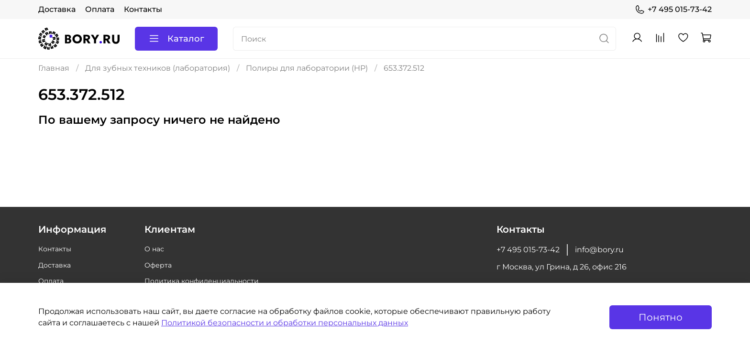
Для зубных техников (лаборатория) (157, 68)
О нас (154, 249)
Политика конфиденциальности (201, 281)
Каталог (176, 38)
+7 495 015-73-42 (673, 9)
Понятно (661, 317)
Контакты (143, 9)
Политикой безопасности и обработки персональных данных (284, 322)
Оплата (99, 9)
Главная (53, 68)
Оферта (158, 265)
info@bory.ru (599, 249)
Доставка (57, 9)
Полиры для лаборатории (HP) (307, 68)
